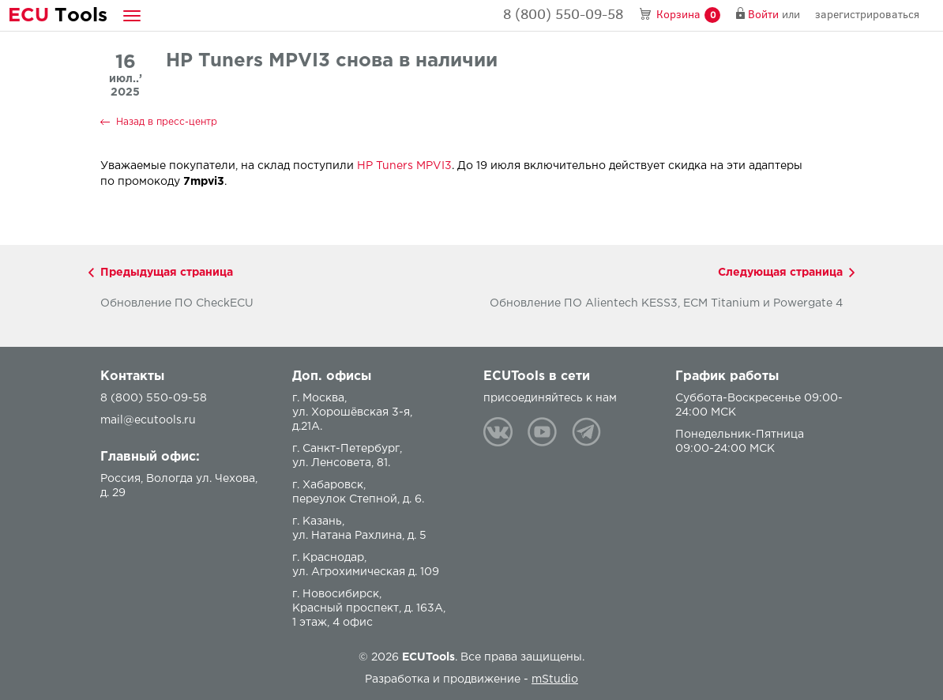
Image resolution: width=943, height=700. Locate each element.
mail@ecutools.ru (148, 420)
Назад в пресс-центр (166, 122)
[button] (131, 15)
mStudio (555, 679)
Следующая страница (780, 272)
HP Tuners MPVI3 (404, 166)
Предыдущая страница (166, 272)
